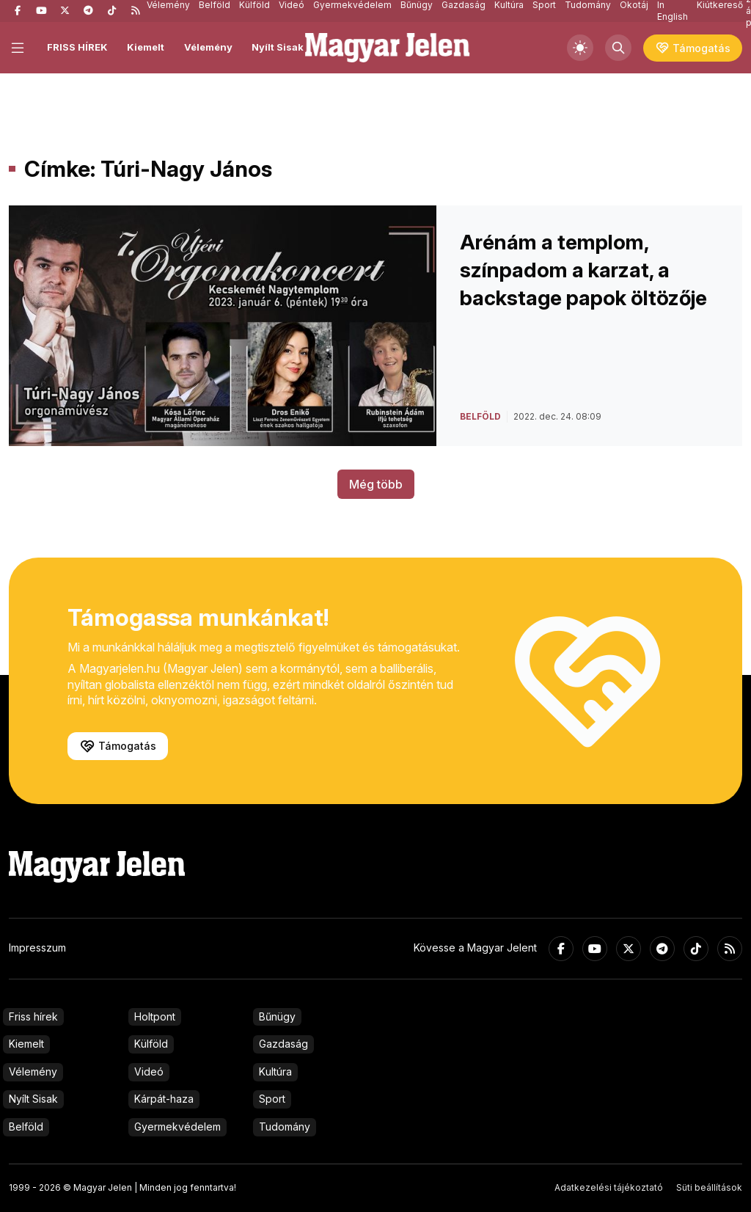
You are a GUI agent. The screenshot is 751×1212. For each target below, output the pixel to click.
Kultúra (275, 1071)
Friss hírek (33, 1016)
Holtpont (154, 1016)
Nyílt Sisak (278, 47)
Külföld (151, 1043)
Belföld (26, 1126)
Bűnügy (277, 1016)
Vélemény (208, 47)
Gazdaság (283, 1043)
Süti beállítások (709, 1187)
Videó (149, 1071)
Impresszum (37, 947)
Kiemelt (145, 47)
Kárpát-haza (164, 1098)
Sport (272, 1098)
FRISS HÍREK (77, 47)
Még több (376, 484)
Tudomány (284, 1126)
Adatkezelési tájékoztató (608, 1187)
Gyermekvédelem (177, 1126)
